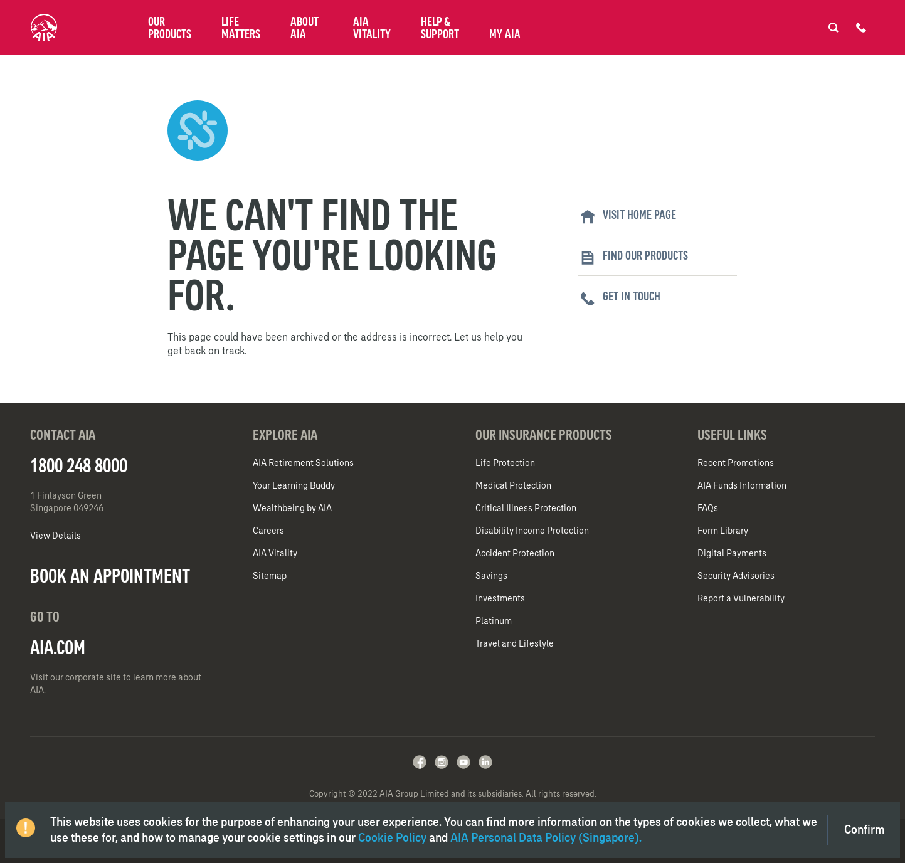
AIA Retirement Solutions (303, 463)
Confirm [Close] (864, 829)
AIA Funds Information (741, 485)
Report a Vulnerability (741, 598)
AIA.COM (57, 647)
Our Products (169, 27)
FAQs (707, 508)
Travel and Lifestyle (514, 643)
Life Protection (505, 463)
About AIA (304, 27)
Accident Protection (514, 553)
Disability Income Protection (532, 530)
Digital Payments (731, 553)
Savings (491, 575)
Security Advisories (736, 575)
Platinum (493, 621)
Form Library (722, 530)
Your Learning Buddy (294, 485)
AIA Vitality (372, 27)
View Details (55, 535)
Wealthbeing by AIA (292, 508)
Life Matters (240, 27)
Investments (500, 598)
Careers (268, 530)
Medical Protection (513, 485)
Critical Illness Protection (525, 508)
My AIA (505, 33)
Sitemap (270, 575)
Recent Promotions (735, 463)
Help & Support (440, 27)
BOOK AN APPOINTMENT (110, 576)
